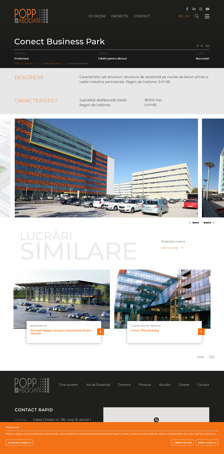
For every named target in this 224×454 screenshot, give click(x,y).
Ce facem (97, 16)
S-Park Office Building (145, 330)
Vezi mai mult (172, 248)
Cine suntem (68, 385)
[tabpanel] (112, 311)
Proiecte (119, 16)
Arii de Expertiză (98, 385)
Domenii (124, 385)
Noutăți (165, 385)
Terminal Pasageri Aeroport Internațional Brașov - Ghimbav (61, 332)
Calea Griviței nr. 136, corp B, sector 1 (62, 420)
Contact (142, 16)
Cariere (184, 385)
